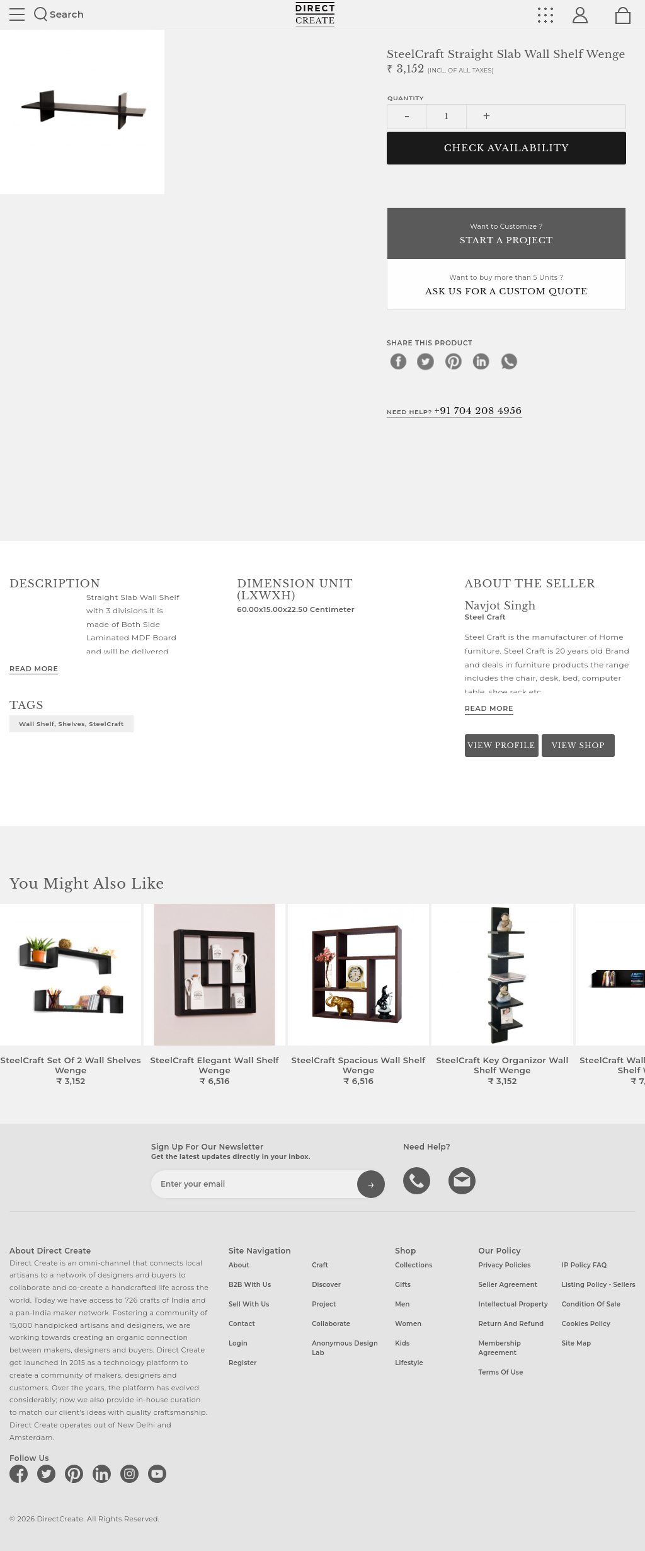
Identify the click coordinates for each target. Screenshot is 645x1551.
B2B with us (250, 1285)
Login (238, 1343)
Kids (402, 1343)
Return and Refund (511, 1324)
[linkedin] (481, 361)
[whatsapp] (509, 361)
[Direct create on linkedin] (104, 1473)
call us (418, 1180)
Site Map (576, 1343)
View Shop (578, 745)
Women (408, 1324)
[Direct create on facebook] (20, 1473)
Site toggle (17, 14)
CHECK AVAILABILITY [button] (506, 148)
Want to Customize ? (506, 234)
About (239, 1265)
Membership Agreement (500, 1348)
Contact (242, 1324)
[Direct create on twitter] (48, 1473)
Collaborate (331, 1324)
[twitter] (425, 361)
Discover (326, 1285)
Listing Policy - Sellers (599, 1285)
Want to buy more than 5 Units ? (506, 286)
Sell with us (249, 1304)
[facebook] (398, 361)
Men (402, 1304)
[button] (630, 995)
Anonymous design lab (345, 1348)
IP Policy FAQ (584, 1265)
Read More (33, 668)
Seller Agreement (508, 1285)
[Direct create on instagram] (131, 1473)
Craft (320, 1265)
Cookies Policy (586, 1324)
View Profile (501, 745)
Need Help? (454, 411)
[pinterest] (453, 361)
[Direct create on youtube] (159, 1473)
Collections (413, 1265)
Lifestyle (409, 1363)
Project (324, 1304)
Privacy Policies (505, 1265)
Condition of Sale (591, 1304)
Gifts (403, 1285)
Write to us (463, 1180)
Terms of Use (501, 1372)
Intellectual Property (513, 1304)
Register (243, 1363)
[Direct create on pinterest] (76, 1473)
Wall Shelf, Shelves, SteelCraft (71, 723)
